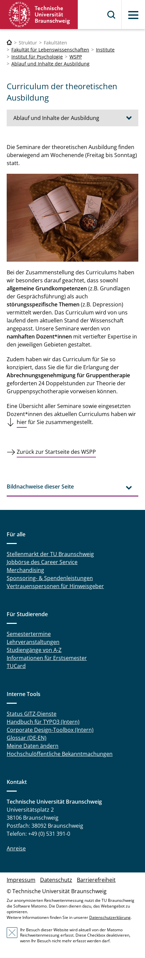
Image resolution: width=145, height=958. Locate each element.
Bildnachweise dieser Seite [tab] (40, 486)
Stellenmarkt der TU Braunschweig (50, 554)
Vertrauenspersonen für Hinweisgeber (55, 586)
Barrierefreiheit (96, 879)
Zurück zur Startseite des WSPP (56, 451)
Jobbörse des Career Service (42, 562)
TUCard (16, 666)
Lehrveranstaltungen (33, 642)
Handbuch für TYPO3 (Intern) (43, 721)
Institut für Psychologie (37, 56)
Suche (112, 15)
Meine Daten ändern (32, 745)
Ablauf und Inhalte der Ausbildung (50, 63)
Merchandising (25, 570)
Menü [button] (133, 15)
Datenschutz (56, 879)
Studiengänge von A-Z (34, 650)
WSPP (75, 56)
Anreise (16, 848)
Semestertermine (29, 634)
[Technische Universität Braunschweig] (9, 42)
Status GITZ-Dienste (31, 713)
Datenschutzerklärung (110, 917)
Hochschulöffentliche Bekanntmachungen (60, 754)
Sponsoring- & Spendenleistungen (50, 578)
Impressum (21, 879)
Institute (105, 49)
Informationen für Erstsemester (47, 658)
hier (22, 422)
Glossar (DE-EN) (26, 737)
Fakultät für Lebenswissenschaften (50, 49)
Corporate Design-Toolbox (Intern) (50, 729)
